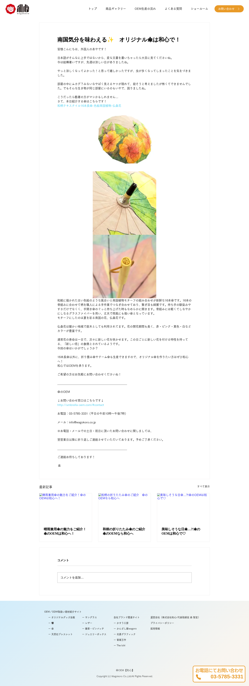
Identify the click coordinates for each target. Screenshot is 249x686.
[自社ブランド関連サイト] (132, 617)
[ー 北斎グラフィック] (132, 634)
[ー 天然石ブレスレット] (64, 634)
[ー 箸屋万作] (137, 640)
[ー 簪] (64, 623)
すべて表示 (203, 486)
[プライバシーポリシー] (164, 623)
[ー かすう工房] (128, 623)
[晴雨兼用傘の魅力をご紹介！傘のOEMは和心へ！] (65, 508)
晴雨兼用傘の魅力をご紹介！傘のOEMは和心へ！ (65, 531)
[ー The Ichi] (137, 645)
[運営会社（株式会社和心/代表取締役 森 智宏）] (177, 617)
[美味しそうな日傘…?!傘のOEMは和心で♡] (183, 508)
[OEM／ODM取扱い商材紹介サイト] (67, 612)
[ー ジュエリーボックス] (96, 634)
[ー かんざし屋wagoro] (131, 629)
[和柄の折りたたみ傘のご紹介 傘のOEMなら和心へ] (124, 508)
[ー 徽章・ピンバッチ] (96, 629)
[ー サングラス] (96, 617)
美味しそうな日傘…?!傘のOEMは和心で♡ (181, 531)
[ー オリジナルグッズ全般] (64, 617)
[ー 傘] (64, 629)
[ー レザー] (96, 623)
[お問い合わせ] (229, 8)
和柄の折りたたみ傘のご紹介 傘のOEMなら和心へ (124, 531)
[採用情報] (164, 629)
